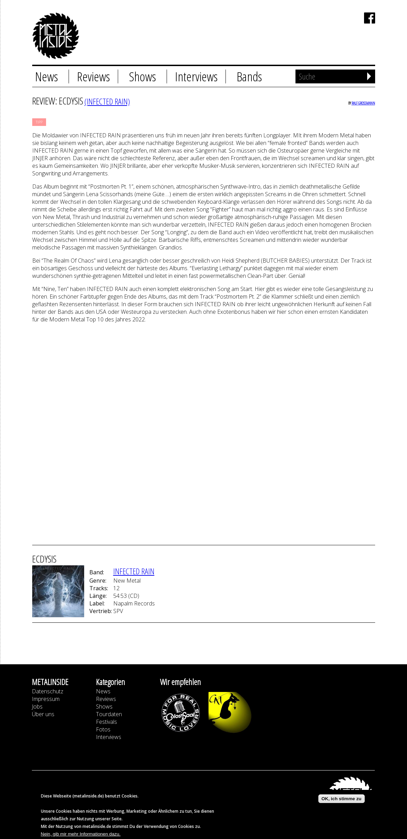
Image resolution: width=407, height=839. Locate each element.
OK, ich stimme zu (341, 798)
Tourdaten (109, 714)
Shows (142, 76)
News (46, 76)
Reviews (93, 76)
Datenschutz (47, 691)
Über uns (43, 714)
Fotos (103, 729)
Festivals (106, 722)
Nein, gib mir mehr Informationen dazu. (81, 834)
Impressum (46, 699)
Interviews (196, 76)
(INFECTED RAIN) (107, 101)
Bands (249, 76)
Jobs (37, 706)
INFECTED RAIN (133, 571)
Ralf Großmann (363, 103)
